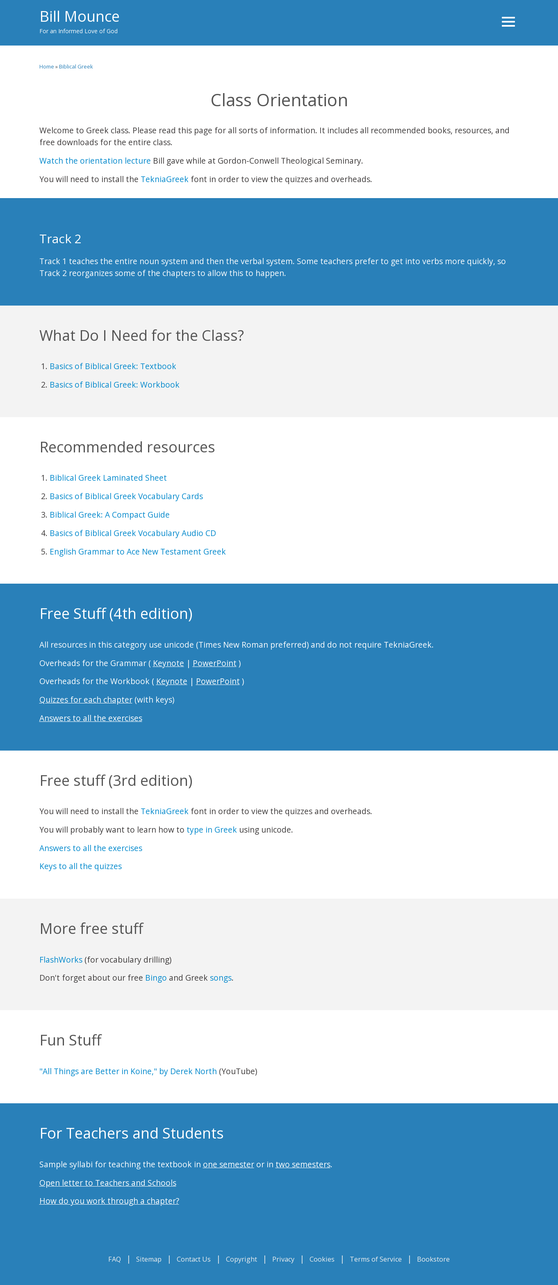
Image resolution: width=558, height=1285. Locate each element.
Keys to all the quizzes (80, 866)
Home (46, 66)
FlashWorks (60, 959)
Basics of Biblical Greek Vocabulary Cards (126, 496)
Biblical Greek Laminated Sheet (108, 477)
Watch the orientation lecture (95, 160)
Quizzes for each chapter (85, 699)
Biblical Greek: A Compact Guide (110, 514)
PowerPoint (215, 663)
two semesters (303, 1164)
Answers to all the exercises (90, 718)
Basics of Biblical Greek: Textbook (113, 366)
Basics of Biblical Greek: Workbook (115, 384)
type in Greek (212, 829)
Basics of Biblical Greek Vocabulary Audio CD (133, 533)
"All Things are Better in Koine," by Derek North (128, 1071)
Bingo (156, 977)
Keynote (168, 663)
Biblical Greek (76, 66)
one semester (228, 1164)
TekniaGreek (165, 179)
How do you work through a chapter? (109, 1200)
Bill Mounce (79, 16)
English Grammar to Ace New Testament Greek (138, 551)
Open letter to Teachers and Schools (107, 1182)
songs (221, 977)
